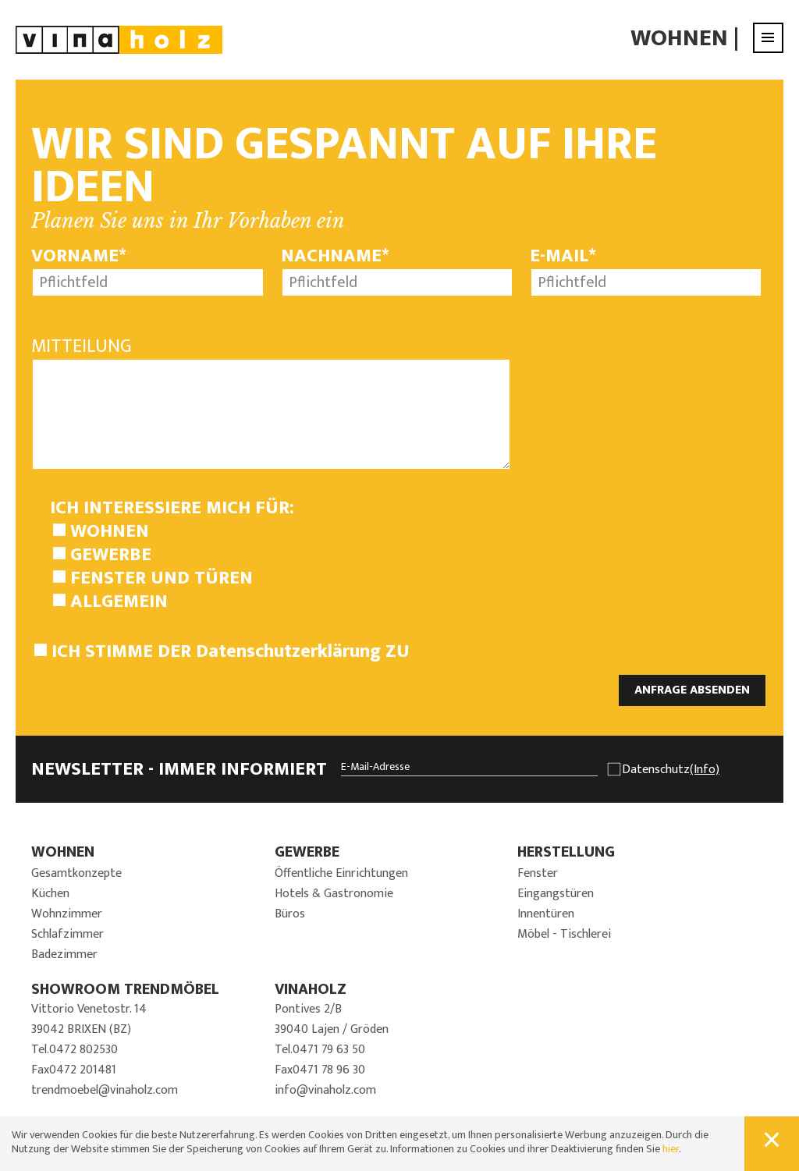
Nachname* (335, 256)
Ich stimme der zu (230, 651)
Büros (290, 913)
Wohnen (679, 38)
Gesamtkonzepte (76, 873)
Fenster (537, 873)
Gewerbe (110, 554)
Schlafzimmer (67, 934)
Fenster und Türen (161, 578)
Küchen (50, 893)
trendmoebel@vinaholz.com (104, 1090)
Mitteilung (81, 346)
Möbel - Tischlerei (564, 934)
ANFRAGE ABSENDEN (692, 690)
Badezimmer (64, 954)
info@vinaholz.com (325, 1090)
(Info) (704, 769)
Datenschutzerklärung (288, 651)
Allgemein (119, 601)
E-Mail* (563, 256)
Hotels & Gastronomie (334, 893)
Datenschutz (670, 770)
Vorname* (78, 256)
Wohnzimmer (66, 913)
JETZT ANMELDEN (718, 821)
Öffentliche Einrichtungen (341, 873)
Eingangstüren (555, 893)
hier (670, 1149)
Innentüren (545, 913)
